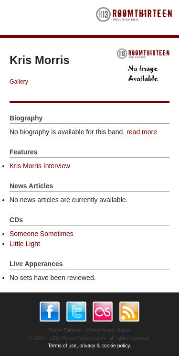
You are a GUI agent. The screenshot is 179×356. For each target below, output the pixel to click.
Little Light (25, 244)
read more (141, 132)
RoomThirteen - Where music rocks (134, 17)
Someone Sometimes (42, 233)
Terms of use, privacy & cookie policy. (89, 345)
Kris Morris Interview (40, 166)
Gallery (19, 81)
